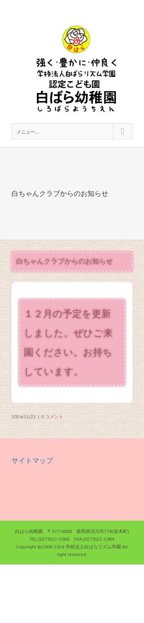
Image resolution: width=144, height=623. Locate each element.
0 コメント (52, 416)
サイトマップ (32, 460)
